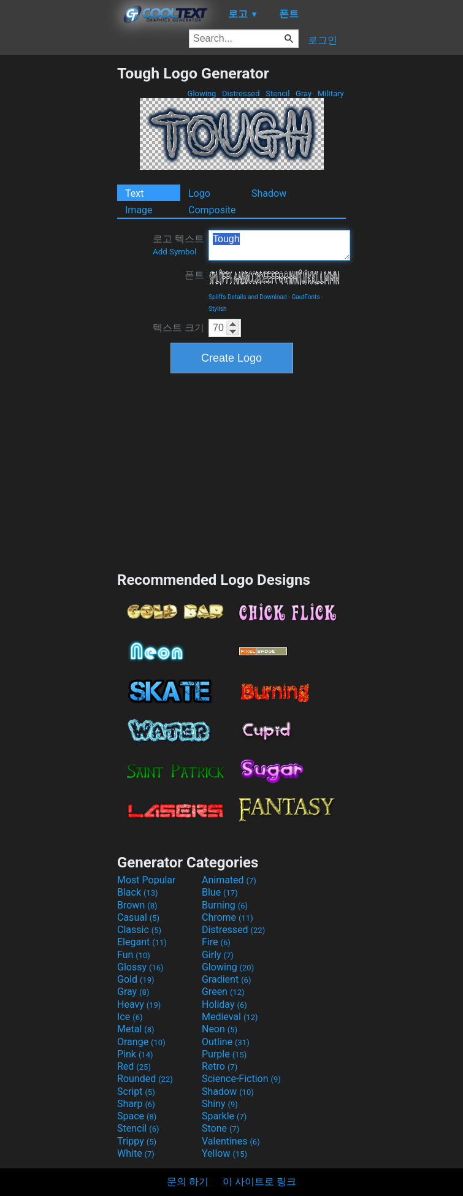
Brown (137, 905)
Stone (220, 1128)
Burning (225, 905)
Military (331, 93)
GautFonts (305, 297)
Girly (218, 955)
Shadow (268, 193)
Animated (229, 880)
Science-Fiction (241, 1078)
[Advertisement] (58, 248)
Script (136, 1091)
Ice (129, 1017)
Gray (304, 93)
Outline (226, 1042)
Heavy (139, 1004)
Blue (220, 892)
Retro (219, 1066)
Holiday (224, 1004)
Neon (219, 1029)
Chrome (227, 917)
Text (134, 193)
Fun (133, 955)
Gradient (226, 979)
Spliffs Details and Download (248, 297)
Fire (216, 942)
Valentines (231, 1141)
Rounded (145, 1078)
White (136, 1153)
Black (137, 892)
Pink (135, 1054)
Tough (279, 245)
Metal (136, 1029)
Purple (224, 1054)
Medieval (230, 1017)
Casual (138, 917)
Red (134, 1066)
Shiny (220, 1104)
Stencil (278, 93)
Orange (141, 1042)
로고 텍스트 (178, 244)
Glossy (140, 967)
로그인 (322, 40)
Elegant (142, 942)
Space (136, 1116)
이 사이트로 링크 (259, 1181)
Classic (139, 929)
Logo (199, 193)
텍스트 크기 (178, 327)
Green (223, 991)
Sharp (136, 1104)
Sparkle (224, 1116)
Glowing (201, 93)
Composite (212, 210)
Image (139, 210)
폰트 (194, 275)
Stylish (217, 308)
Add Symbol (174, 251)
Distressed (241, 93)
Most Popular (146, 880)
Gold (136, 979)
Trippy (136, 1141)
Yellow (224, 1153)
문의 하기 (188, 1181)
